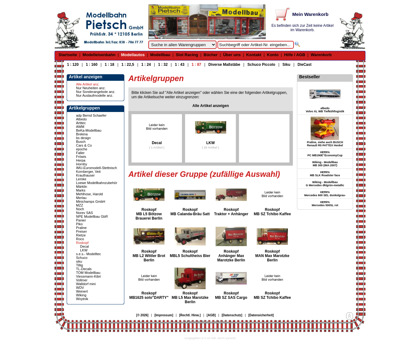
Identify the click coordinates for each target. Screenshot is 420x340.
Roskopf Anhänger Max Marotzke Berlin (231, 255)
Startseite (68, 54)
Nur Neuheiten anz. (91, 88)
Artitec (81, 123)
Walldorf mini (86, 284)
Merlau (81, 198)
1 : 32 (163, 64)
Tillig (79, 265)
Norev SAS (84, 213)
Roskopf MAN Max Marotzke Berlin (272, 255)
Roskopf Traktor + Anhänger (231, 211)
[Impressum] (164, 315)
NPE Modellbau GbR (92, 216)
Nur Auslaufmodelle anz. (94, 95)
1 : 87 (196, 64)
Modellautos (133, 54)
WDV (80, 287)
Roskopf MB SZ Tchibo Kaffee (272, 211)
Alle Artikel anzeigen (211, 106)
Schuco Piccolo (261, 64)
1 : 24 (146, 64)
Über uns (232, 54)
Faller (80, 153)
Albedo (81, 119)
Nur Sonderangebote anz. (95, 92)
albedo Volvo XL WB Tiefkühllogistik (325, 110)
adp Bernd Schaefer (91, 115)
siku (79, 261)
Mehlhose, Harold (89, 194)
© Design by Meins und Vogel (205, 321)
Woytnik (82, 299)
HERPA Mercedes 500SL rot (325, 204)
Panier (81, 220)
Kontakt (253, 54)
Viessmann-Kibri (88, 276)
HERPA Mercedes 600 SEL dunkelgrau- (325, 194)
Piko (79, 224)
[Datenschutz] (232, 315)
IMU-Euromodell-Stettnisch (96, 168)
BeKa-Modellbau (88, 130)
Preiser (81, 231)
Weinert (82, 291)
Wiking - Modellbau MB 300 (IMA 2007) (325, 164)
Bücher (211, 54)
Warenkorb (321, 54)
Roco (80, 239)
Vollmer (82, 280)
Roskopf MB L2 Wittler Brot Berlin (149, 255)
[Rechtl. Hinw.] (190, 315)
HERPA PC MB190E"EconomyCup (325, 154)
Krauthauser (85, 175)
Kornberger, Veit (88, 171)
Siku (286, 64)
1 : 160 (91, 64)
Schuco (82, 258)
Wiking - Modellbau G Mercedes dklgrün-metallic (325, 184)
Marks (80, 190)
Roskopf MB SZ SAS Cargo (231, 295)
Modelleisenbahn (99, 54)
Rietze (81, 235)
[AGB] (211, 315)
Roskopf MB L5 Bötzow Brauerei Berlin (149, 214)
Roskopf (82, 243)
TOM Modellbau (88, 272)
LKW (84, 250)
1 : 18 (109, 64)
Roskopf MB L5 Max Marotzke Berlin (190, 297)
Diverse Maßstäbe (224, 64)
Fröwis (81, 156)
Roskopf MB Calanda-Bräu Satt (190, 211)
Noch (80, 209)
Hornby (81, 164)
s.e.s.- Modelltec (88, 254)
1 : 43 (179, 64)
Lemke (81, 179)
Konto (273, 54)
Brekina (82, 134)
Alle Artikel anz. (87, 84)
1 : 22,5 (128, 64)
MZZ (79, 205)
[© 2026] (142, 315)
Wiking (81, 295)
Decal (84, 246)
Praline (81, 228)
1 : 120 (73, 64)
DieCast (305, 64)
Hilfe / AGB (294, 54)
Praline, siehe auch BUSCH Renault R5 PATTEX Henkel (325, 144)
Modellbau (160, 54)
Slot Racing (187, 54)
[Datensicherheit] (261, 315)
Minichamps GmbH (90, 201)
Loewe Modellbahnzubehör (96, 183)
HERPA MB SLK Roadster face (325, 174)
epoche (81, 149)
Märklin (81, 186)
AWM (80, 127)
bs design (83, 138)
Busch (81, 141)
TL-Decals (84, 269)
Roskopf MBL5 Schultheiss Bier (190, 253)
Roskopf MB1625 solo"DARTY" (149, 295)
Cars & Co (84, 145)
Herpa (80, 160)
